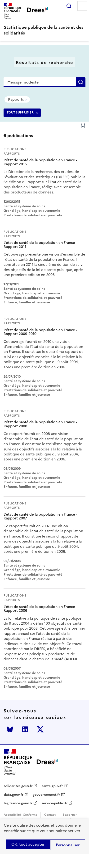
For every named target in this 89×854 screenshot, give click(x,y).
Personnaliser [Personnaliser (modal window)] (68, 845)
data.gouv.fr (13, 794)
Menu (82, 6)
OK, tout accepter (27, 844)
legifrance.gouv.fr (18, 803)
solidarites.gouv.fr (18, 786)
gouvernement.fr (46, 794)
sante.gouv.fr (52, 786)
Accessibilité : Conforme (20, 815)
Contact (50, 815)
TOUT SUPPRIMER (20, 112)
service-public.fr (55, 803)
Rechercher (69, 6)
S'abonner (70, 815)
